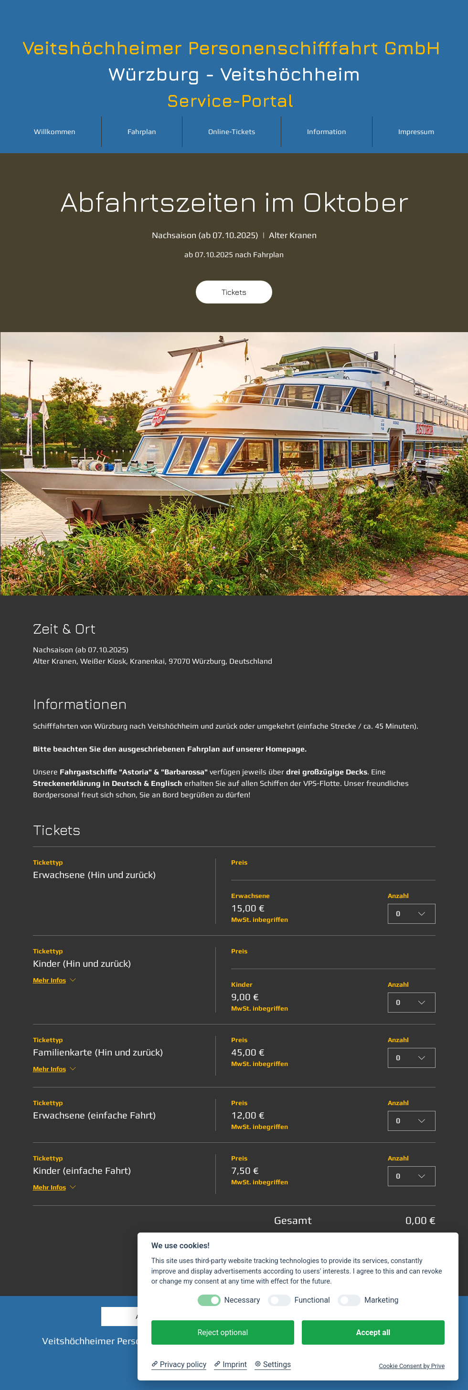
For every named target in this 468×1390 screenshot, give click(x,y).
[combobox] (412, 914)
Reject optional (222, 1332)
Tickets (234, 292)
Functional (312, 1300)
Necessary (242, 1300)
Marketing (381, 1300)
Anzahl (398, 895)
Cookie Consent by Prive (412, 1365)
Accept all (373, 1332)
